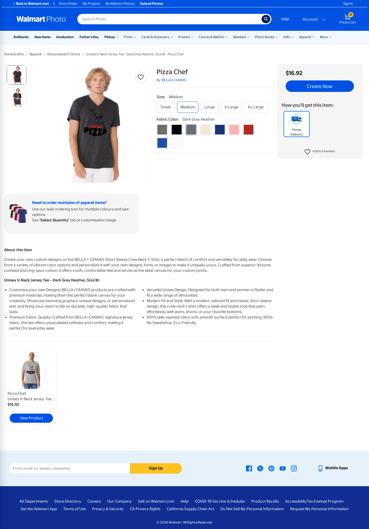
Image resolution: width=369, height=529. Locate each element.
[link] (31, 387)
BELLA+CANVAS (174, 80)
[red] (248, 129)
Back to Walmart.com (31, 3)
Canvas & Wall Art (211, 37)
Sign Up (156, 468)
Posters (184, 37)
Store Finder (68, 3)
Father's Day (89, 37)
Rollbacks (21, 37)
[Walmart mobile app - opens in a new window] (332, 468)
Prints (128, 37)
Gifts (286, 37)
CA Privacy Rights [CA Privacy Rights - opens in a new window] (145, 509)
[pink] (234, 129)
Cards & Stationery (155, 37)
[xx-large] (255, 107)
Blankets (239, 37)
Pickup (109, 37)
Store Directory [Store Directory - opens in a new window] (67, 501)
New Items (42, 37)
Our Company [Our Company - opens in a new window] (119, 501)
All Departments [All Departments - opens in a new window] (34, 501)
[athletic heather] (162, 129)
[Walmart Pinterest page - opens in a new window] (271, 468)
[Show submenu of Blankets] (248, 36)
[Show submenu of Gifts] (292, 36)
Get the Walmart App (39, 509)
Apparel (305, 37)
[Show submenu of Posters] (192, 36)
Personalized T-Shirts (63, 54)
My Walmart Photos (120, 3)
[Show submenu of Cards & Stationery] (171, 36)
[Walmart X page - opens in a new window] (260, 468)
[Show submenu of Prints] (134, 36)
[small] (166, 107)
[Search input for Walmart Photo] (169, 19)
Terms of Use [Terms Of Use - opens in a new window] (74, 509)
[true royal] (162, 143)
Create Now (319, 86)
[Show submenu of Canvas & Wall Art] (226, 36)
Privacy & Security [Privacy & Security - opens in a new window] (108, 509)
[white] (176, 143)
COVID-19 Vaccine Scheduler (220, 501)
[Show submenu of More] (330, 36)
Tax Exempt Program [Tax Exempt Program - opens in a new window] (325, 501)
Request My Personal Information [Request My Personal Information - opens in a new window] (319, 509)
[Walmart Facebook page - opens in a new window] (249, 468)
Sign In (348, 3)
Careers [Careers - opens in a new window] (94, 501)
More (324, 37)
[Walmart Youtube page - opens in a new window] (282, 468)
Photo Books (264, 37)
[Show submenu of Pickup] (117, 36)
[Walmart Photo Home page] (41, 19)
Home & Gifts (14, 54)
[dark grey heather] (191, 129)
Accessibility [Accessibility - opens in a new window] (296, 501)
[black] (176, 129)
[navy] (219, 129)
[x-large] (231, 107)
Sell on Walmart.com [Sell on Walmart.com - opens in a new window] (156, 501)
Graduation (65, 37)
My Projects (91, 3)
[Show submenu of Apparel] (313, 36)
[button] (319, 152)
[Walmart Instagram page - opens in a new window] (294, 468)
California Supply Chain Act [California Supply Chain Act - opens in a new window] (190, 509)
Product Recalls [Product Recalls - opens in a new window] (265, 501)
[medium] (187, 107)
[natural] (205, 129)
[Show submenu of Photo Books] (276, 36)
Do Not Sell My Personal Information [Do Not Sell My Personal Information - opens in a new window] (252, 509)
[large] (209, 107)
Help (285, 19)
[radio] (16, 75)
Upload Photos (151, 3)
